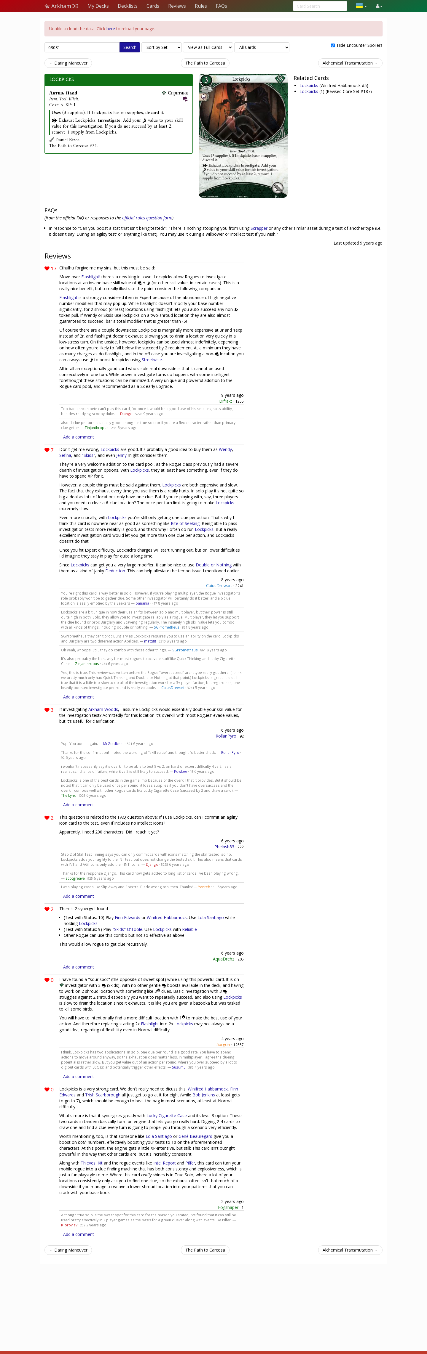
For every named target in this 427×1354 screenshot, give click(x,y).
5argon (223, 1044)
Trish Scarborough (102, 1095)
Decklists (128, 6)
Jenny (121, 455)
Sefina (65, 455)
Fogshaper (228, 1207)
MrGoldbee (112, 743)
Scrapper (259, 228)
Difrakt (225, 401)
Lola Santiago (210, 917)
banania (142, 603)
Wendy (225, 449)
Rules (201, 6)
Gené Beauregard (195, 1136)
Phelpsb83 (224, 846)
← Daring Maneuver (68, 63)
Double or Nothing (214, 565)
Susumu (179, 1067)
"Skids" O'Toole (127, 929)
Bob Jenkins (203, 1095)
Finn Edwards (127, 917)
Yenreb (204, 886)
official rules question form (147, 218)
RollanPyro (226, 736)
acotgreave (75, 878)
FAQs (221, 6)
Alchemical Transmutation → (350, 63)
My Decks (98, 6)
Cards (152, 6)
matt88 (150, 641)
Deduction (115, 571)
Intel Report (164, 1163)
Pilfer (190, 1163)
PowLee (180, 771)
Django (126, 413)
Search (129, 47)
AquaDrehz (223, 959)
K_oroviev (69, 1225)
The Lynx (68, 795)
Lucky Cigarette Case (166, 1115)
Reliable (189, 929)
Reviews (177, 6)
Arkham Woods (103, 709)
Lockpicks (61, 79)
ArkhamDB (61, 5)
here (110, 28)
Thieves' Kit (92, 1163)
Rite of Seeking (185, 523)
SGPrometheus (166, 627)
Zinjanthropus (97, 427)
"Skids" (88, 455)
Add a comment (78, 437)
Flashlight (68, 297)
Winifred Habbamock (167, 917)
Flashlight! (90, 277)
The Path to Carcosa (205, 63)
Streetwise (152, 359)
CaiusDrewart (219, 585)
